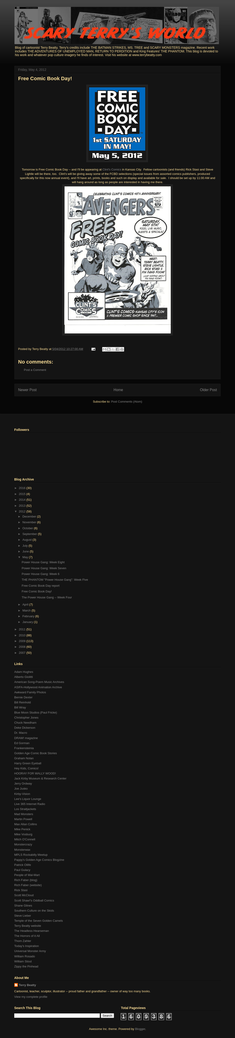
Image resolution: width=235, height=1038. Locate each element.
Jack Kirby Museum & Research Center (40, 778)
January (28, 622)
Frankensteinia (24, 748)
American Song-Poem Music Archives (39, 682)
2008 (22, 646)
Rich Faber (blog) (25, 880)
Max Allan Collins (25, 824)
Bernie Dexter (23, 697)
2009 (22, 641)
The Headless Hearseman (31, 931)
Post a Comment (35, 370)
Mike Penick (22, 829)
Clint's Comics (112, 169)
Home (118, 390)
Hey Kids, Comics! (26, 768)
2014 (22, 499)
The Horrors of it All (27, 936)
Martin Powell (23, 819)
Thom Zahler (22, 941)
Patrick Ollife (22, 865)
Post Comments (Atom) (126, 401)
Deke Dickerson (24, 727)
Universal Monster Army (30, 951)
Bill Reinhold (22, 702)
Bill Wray (20, 707)
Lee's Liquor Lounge (27, 799)
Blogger (140, 1029)
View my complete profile (30, 996)
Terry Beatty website (27, 925)
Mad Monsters (23, 814)
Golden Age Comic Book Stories (35, 753)
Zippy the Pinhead (26, 966)
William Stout (23, 961)
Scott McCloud (24, 895)
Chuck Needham (25, 722)
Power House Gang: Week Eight (43, 562)
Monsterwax (22, 849)
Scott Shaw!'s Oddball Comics (34, 900)
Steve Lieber (22, 915)
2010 (22, 635)
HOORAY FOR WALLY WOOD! (35, 773)
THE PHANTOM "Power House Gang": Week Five (55, 579)
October (28, 528)
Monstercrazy (23, 844)
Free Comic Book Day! (45, 78)
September (30, 534)
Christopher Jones (26, 717)
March (27, 610)
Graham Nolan (24, 758)
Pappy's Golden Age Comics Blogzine (39, 860)
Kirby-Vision (22, 794)
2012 (22, 511)
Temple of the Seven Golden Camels (38, 920)
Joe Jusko (21, 788)
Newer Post (27, 390)
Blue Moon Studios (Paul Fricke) (35, 712)
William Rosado (24, 956)
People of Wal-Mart (27, 875)
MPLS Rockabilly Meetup (31, 854)
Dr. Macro (20, 732)
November (29, 522)
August (27, 539)
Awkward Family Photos (30, 692)
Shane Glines (23, 905)
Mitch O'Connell (24, 839)
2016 (22, 488)
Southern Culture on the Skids (34, 910)
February (28, 616)
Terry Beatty (27, 985)
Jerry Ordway (23, 783)
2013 (22, 505)
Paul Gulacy (22, 870)
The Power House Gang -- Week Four (47, 597)
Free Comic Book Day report (40, 585)
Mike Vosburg (23, 834)
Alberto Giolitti (23, 677)
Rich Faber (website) (28, 885)
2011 (22, 629)
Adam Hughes (23, 672)
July (25, 545)
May (25, 557)
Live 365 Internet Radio (29, 804)
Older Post (208, 390)
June (26, 551)
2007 (22, 652)
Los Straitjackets (25, 809)
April (25, 604)
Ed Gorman (21, 743)
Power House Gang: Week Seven (44, 568)
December (29, 516)
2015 (22, 494)
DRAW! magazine (26, 738)
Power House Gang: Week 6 (40, 574)
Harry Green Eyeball (27, 763)
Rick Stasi (21, 890)
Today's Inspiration (26, 946)
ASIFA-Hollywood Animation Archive (38, 687)
